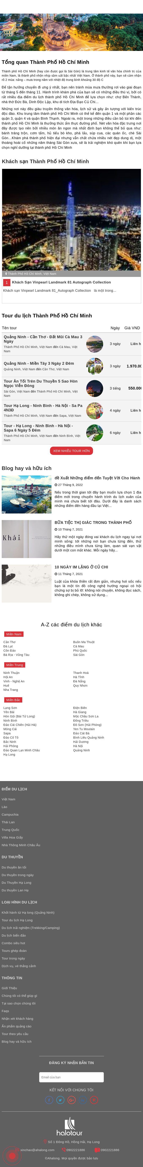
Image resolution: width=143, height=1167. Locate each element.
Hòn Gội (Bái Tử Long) (19, 716)
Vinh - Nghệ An (14, 681)
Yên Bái (8, 712)
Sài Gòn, (10, 391)
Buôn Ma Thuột (84, 642)
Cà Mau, (65, 347)
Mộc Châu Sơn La (86, 716)
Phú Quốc (80, 650)
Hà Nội (78, 746)
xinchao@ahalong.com (37, 1150)
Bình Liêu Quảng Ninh (88, 737)
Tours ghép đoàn (14, 950)
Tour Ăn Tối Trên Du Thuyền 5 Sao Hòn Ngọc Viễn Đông (41, 383)
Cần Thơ (9, 642)
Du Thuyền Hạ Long (16, 882)
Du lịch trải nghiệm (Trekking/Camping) (31, 928)
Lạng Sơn (10, 708)
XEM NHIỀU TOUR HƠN (71, 451)
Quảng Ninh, (12, 369)
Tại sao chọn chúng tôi (19, 1003)
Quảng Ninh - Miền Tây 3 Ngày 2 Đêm (39, 363)
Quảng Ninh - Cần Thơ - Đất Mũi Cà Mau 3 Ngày (43, 339)
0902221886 (76, 1150)
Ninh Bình (10, 720)
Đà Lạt (8, 646)
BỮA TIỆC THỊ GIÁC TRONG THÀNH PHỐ (93, 522)
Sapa (7, 733)
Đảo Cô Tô (10, 737)
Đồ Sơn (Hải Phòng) (87, 725)
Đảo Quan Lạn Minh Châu (21, 750)
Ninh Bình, (66, 436)
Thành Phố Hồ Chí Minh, (21, 347)
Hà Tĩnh (78, 677)
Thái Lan (8, 822)
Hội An (8, 677)
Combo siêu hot (13, 943)
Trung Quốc (10, 830)
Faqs (5, 1011)
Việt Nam (49, 273)
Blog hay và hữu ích (27, 468)
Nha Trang (10, 690)
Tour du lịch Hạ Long (17, 920)
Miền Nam (13, 634)
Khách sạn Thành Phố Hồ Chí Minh (45, 161)
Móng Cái (10, 729)
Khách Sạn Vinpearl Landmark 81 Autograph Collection (61, 282)
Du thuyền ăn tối (14, 867)
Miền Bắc (13, 700)
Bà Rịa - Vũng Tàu (16, 654)
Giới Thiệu (9, 988)
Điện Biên (80, 708)
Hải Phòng (10, 746)
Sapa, (63, 415)
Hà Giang (79, 712)
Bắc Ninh (9, 741)
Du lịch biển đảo (14, 935)
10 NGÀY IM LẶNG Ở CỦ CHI (81, 567)
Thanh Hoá (81, 673)
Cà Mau (78, 646)
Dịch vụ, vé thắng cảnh (19, 966)
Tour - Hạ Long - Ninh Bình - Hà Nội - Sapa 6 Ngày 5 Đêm (38, 428)
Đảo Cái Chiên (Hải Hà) (19, 725)
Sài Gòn (79, 654)
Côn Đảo (9, 650)
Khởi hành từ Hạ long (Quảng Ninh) (28, 912)
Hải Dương (81, 741)
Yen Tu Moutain (84, 729)
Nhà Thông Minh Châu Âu (21, 845)
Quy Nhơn (80, 685)
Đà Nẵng (79, 681)
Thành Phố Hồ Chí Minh (25, 273)
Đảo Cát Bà (81, 733)
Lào (4, 807)
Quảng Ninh (81, 750)
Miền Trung (14, 665)
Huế (6, 685)
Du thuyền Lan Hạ (15, 890)
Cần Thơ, (49, 369)
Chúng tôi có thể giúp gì (19, 995)
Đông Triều (81, 720)
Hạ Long (9, 754)
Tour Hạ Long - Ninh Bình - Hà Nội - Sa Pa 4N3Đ (43, 408)
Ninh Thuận (11, 673)
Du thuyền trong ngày (18, 875)
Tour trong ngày (13, 958)
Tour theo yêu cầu (15, 1034)
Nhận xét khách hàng (17, 1018)
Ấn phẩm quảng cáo (16, 1026)
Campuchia (10, 814)
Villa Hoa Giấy (12, 837)
